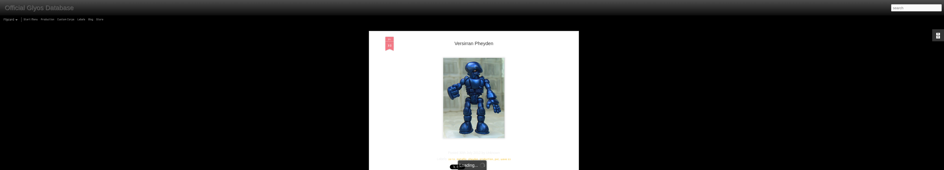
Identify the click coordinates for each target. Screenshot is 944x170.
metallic (462, 133)
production (486, 133)
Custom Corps (65, 19)
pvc (497, 133)
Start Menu (31, 19)
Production (47, 19)
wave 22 (506, 133)
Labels (81, 19)
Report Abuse (506, 167)
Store (99, 19)
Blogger (492, 167)
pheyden (473, 133)
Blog (90, 19)
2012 (451, 133)
